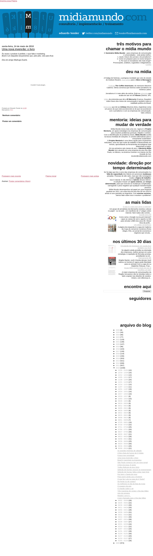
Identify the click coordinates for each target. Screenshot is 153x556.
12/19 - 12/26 (123, 373)
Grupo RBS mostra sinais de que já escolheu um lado (137, 269)
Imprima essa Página (8, 1)
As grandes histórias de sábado (130, 451)
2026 (118, 330)
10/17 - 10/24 (123, 394)
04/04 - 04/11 (123, 510)
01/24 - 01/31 (123, 533)
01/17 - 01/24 (123, 536)
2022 (118, 339)
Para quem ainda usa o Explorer (130, 477)
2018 (118, 349)
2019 (118, 346)
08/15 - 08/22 (123, 415)
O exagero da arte (124, 486)
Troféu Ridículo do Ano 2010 (128, 467)
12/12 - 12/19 (123, 375)
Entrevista (107, 107)
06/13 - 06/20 (123, 436)
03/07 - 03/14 (123, 519)
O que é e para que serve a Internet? (137, 207)
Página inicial (51, 176)
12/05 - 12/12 (123, 377)
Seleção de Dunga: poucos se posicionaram (134, 470)
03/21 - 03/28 (123, 515)
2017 (118, 351)
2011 (118, 365)
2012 (118, 363)
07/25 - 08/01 (123, 422)
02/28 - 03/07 (123, 522)
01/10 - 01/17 (123, 538)
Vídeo (106, 99)
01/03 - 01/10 (123, 541)
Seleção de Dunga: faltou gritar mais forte (133, 472)
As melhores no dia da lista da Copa (131, 484)
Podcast (112, 86)
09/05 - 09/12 (123, 408)
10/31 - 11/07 (123, 389)
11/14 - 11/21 (123, 384)
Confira (148, 65)
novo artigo (126, 80)
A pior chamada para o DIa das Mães (132, 498)
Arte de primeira (124, 493)
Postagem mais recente (11, 176)
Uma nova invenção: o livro (18, 49)
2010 (118, 368)
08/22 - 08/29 (123, 413)
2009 (118, 543)
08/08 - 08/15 (123, 418)
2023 (118, 337)
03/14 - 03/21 (123, 517)
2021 (118, 342)
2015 (118, 356)
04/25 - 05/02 (123, 503)
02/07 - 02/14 (123, 529)
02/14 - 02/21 (123, 526)
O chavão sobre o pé (125, 489)
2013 (118, 361)
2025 (118, 332)
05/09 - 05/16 (123, 448)
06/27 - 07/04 (123, 432)
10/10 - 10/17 (123, 396)
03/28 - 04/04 (123, 512)
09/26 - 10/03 (123, 401)
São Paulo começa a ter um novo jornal (133, 462)
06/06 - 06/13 (123, 439)
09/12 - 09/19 (123, 406)
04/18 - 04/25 (123, 505)
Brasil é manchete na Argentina (129, 460)
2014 (118, 358)
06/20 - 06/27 (123, 434)
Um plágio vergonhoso (142, 225)
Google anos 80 (145, 215)
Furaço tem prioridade (126, 455)
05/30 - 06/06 (123, 441)
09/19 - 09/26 (123, 403)
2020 (118, 344)
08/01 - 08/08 (123, 420)
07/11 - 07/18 (123, 427)
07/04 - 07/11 (123, 429)
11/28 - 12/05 (123, 380)
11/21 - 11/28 (123, 382)
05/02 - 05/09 (123, 500)
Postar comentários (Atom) (19, 181)
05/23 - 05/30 (123, 444)
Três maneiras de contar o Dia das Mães (133, 491)
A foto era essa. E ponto (127, 465)
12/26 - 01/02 (123, 370)
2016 (118, 354)
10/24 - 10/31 (123, 391)
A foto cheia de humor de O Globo (131, 453)
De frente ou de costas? (127, 481)
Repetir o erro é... (124, 496)
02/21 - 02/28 (123, 524)
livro (11, 110)
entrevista (144, 93)
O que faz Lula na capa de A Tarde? (131, 479)
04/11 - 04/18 (123, 507)
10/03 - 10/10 (123, 399)
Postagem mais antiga (90, 176)
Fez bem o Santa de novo (127, 474)
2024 (118, 335)
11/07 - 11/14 (123, 387)
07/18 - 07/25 (123, 425)
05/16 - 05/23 (123, 446)
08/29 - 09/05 (123, 410)
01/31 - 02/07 (123, 531)
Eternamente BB (145, 258)
